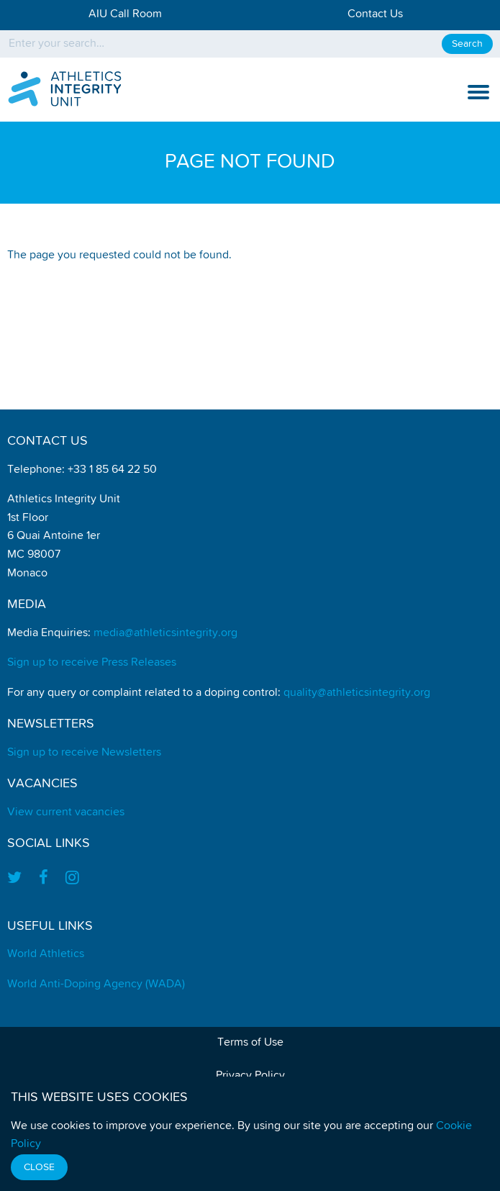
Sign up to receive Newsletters (84, 752)
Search (467, 44)
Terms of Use (250, 1043)
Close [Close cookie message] (39, 1167)
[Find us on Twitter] (18, 879)
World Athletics (45, 954)
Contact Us (375, 14)
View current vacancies (65, 812)
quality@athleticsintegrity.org (356, 693)
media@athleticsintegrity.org (165, 633)
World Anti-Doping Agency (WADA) (96, 984)
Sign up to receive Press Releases (91, 663)
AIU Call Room (125, 14)
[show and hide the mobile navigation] (478, 92)
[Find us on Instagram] (72, 879)
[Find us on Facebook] (43, 879)
